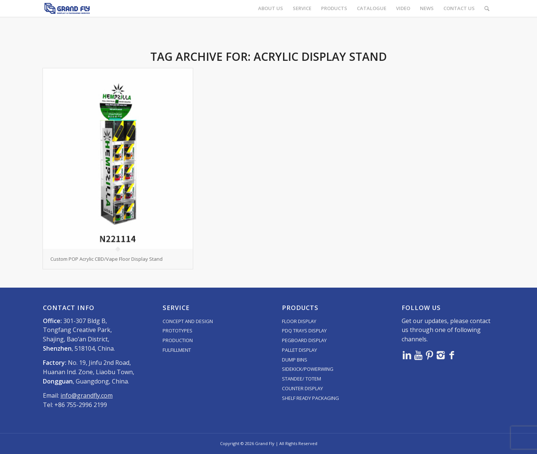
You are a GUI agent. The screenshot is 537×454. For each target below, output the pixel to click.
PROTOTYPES (177, 330)
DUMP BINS (294, 359)
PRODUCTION (178, 340)
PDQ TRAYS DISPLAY (304, 330)
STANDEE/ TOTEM (301, 378)
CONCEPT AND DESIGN (188, 321)
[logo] (67, 8)
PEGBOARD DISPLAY (304, 340)
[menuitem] (270, 8)
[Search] (487, 8)
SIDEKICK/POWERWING (307, 369)
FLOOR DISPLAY (299, 321)
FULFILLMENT (177, 350)
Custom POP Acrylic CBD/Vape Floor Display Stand (106, 259)
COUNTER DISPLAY (302, 388)
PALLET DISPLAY (299, 350)
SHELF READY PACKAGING (310, 398)
